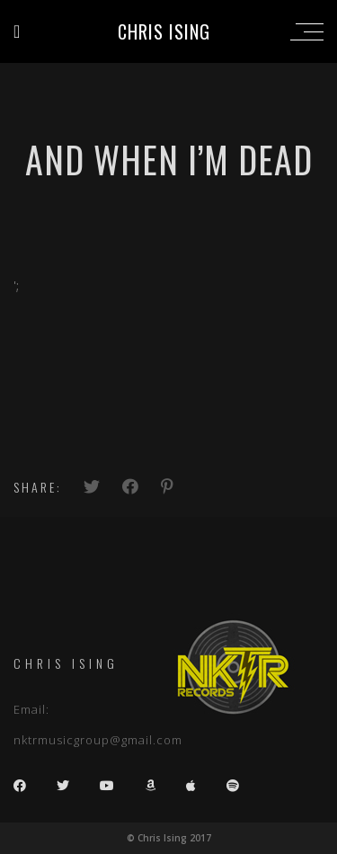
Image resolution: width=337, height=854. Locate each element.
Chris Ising (164, 31)
